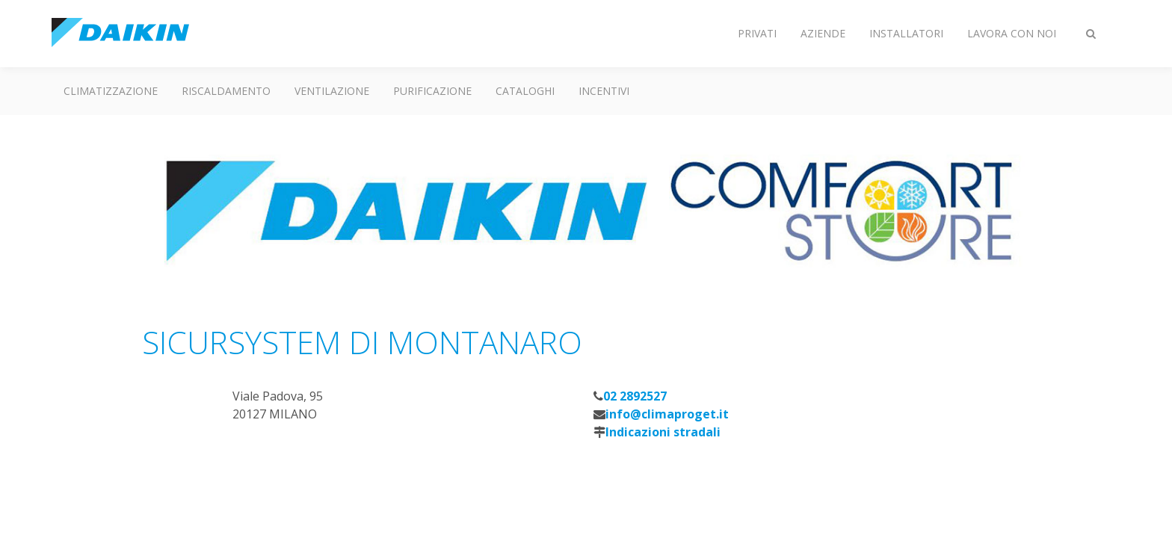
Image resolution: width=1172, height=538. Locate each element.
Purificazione (432, 91)
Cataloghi (525, 91)
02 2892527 (635, 396)
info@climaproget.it (667, 414)
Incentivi (604, 91)
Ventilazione (331, 91)
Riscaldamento (226, 91)
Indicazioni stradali (663, 432)
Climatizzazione (111, 91)
